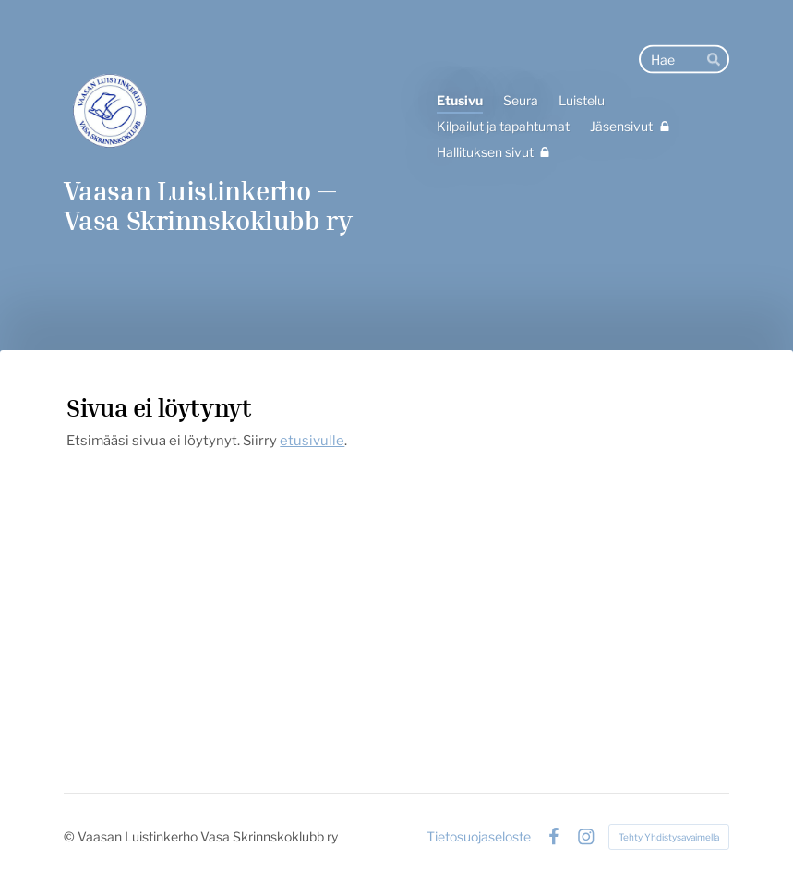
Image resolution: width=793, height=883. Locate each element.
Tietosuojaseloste (479, 836)
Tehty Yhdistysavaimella (669, 836)
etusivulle (312, 440)
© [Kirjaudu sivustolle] (71, 836)
